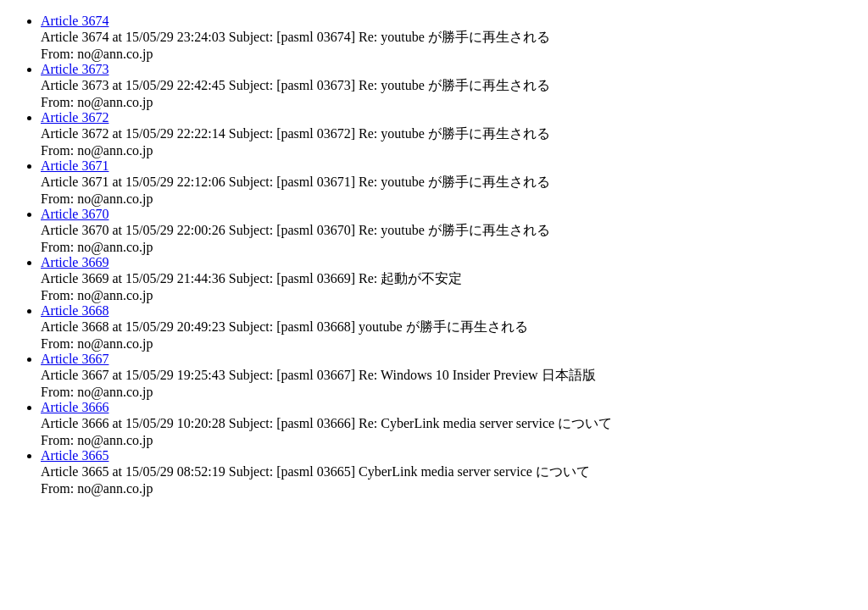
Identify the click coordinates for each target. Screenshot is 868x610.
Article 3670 (74, 214)
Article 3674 (74, 21)
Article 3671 (74, 165)
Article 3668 (74, 310)
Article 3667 (74, 359)
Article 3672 (74, 117)
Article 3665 (74, 455)
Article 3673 (74, 69)
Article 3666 (74, 407)
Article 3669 (74, 262)
